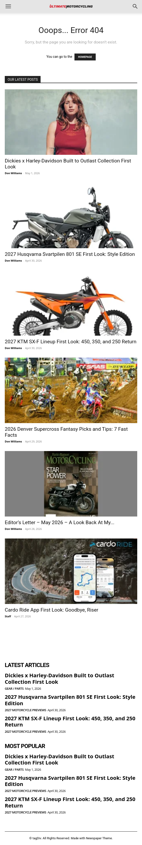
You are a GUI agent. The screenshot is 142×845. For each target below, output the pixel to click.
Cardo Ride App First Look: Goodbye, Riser (51, 610)
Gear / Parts (14, 689)
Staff (8, 616)
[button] (8, 6)
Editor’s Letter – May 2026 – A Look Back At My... (59, 522)
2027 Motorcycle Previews (25, 710)
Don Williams (13, 173)
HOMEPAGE (85, 57)
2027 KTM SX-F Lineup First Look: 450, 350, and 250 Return (71, 341)
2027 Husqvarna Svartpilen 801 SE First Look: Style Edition (70, 254)
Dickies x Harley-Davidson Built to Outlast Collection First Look (59, 678)
